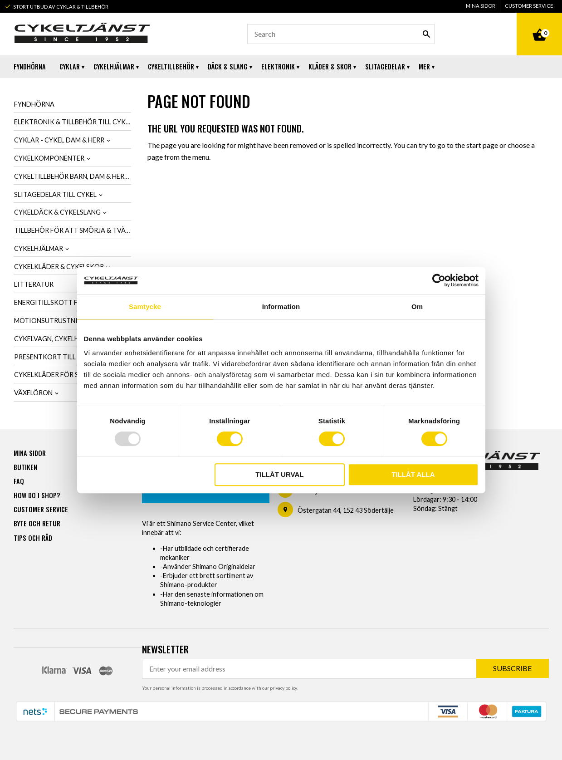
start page (482, 145)
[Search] (426, 34)
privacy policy (283, 687)
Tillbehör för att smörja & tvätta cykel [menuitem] (73, 230)
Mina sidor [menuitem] (480, 6)
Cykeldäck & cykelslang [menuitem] (57, 212)
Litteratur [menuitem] (34, 284)
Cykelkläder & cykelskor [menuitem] (59, 266)
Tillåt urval (279, 474)
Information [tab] (281, 306)
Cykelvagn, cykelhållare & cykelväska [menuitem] (73, 339)
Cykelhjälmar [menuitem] (113, 66)
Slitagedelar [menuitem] (385, 66)
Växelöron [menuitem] (33, 393)
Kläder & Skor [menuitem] (330, 66)
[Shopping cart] (539, 24)
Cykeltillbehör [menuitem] (171, 66)
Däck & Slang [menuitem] (228, 66)
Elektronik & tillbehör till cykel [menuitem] (73, 122)
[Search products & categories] (341, 34)
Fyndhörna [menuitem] (30, 66)
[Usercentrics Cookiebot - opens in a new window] (439, 280)
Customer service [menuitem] (529, 6)
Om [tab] (417, 306)
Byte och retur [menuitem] (37, 523)
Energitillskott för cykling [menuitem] (65, 302)
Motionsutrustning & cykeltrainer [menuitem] (73, 320)
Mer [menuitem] (424, 66)
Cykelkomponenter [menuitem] (49, 158)
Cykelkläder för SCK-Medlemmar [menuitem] (72, 374)
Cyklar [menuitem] (69, 66)
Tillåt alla (413, 474)
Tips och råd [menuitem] (33, 537)
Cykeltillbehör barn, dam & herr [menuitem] (71, 176)
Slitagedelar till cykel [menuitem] (55, 194)
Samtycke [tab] (145, 306)
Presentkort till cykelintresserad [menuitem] (73, 357)
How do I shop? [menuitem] (37, 495)
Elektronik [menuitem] (278, 66)
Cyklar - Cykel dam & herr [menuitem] (59, 140)
